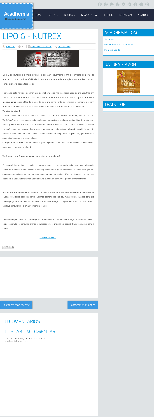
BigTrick (108, 15)
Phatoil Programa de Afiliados (118, 44)
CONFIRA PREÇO (48, 237)
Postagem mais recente (16, 305)
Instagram (125, 15)
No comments (64, 46)
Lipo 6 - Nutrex (31, 36)
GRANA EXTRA (89, 15)
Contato (53, 15)
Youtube (143, 15)
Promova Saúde (112, 50)
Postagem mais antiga (82, 305)
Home (38, 15)
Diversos (69, 15)
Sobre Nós (109, 39)
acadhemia (10, 46)
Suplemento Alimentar (41, 46)
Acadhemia (16, 14)
